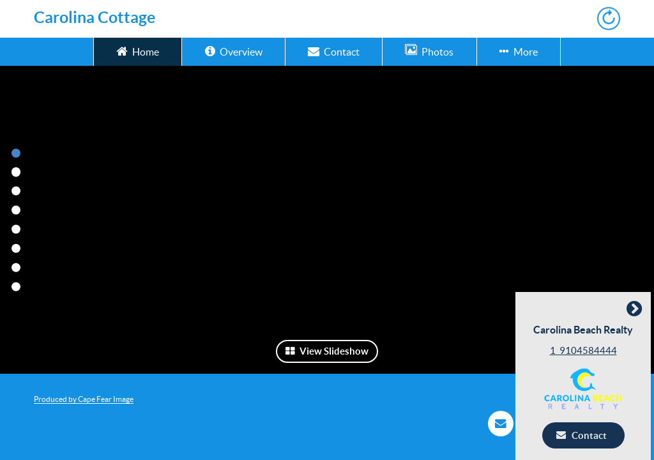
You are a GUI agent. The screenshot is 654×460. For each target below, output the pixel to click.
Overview (233, 50)
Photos (429, 50)
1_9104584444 (586, 350)
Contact (334, 50)
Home (137, 50)
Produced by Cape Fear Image (83, 399)
